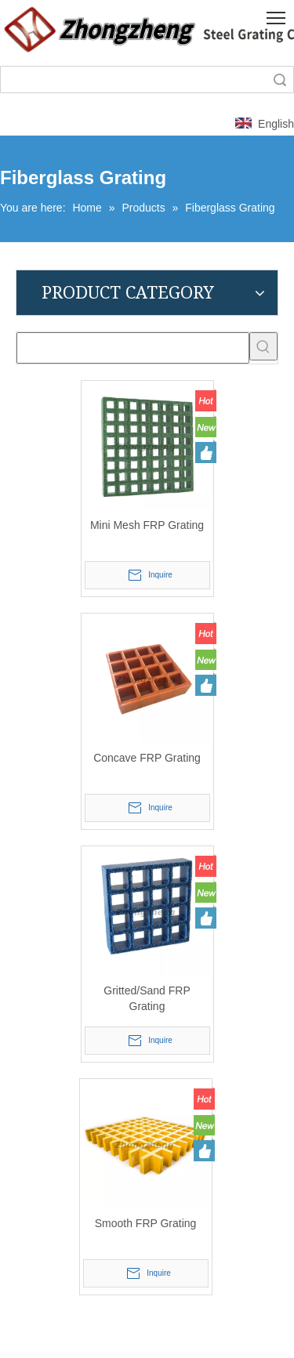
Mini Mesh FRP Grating (147, 525)
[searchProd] (132, 348)
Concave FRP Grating (147, 757)
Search (280, 79)
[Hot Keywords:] (263, 346)
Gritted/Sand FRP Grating (147, 998)
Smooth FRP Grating (146, 1223)
